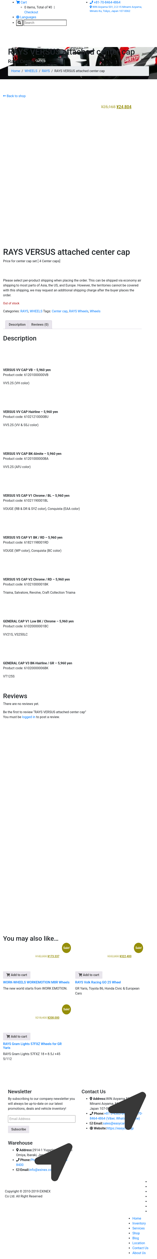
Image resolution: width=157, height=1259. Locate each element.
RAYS (46, 71)
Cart (21, 2)
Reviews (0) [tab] (39, 323)
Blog (135, 1237)
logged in (28, 715)
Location (138, 1242)
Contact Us (140, 1247)
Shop (136, 1232)
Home (15, 71)
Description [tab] (17, 323)
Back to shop (14, 96)
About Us (139, 1251)
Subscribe (18, 1128)
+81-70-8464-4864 (105, 2)
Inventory (139, 1222)
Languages (26, 17)
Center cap (60, 310)
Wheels (95, 310)
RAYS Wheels (79, 310)
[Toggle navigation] (14, 39)
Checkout (31, 12)
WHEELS (31, 71)
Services (138, 1227)
